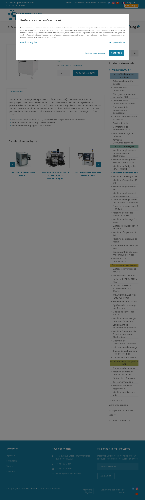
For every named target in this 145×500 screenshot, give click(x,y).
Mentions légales (28, 42)
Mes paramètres (117, 42)
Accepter (116, 53)
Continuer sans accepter (95, 53)
